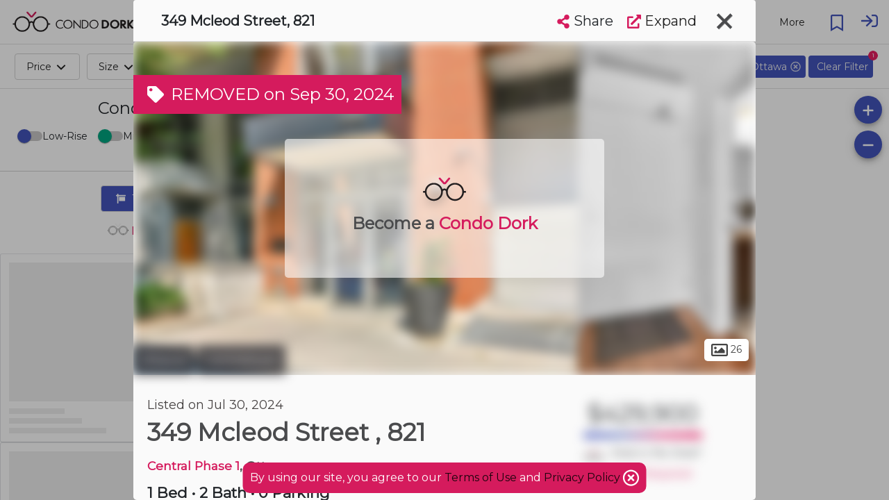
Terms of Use (480, 477)
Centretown (241, 359)
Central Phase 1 (193, 465)
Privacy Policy (583, 477)
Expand (662, 20)
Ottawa (163, 359)
